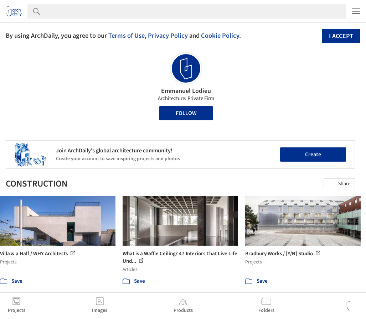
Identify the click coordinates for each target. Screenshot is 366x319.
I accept (341, 36)
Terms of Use (126, 35)
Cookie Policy (220, 35)
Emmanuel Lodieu (186, 91)
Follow (186, 113)
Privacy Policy (168, 35)
